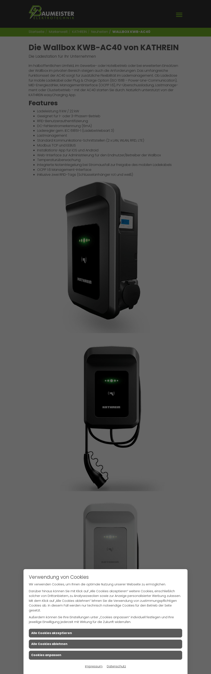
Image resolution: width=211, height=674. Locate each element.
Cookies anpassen (46, 655)
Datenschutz (116, 666)
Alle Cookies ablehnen (49, 644)
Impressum (94, 666)
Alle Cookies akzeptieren (51, 633)
